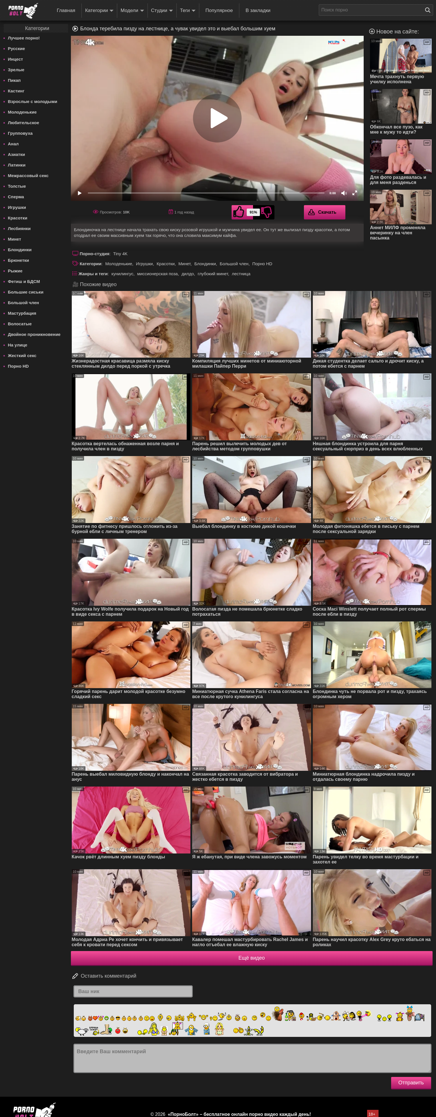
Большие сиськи (25, 292)
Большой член (23, 302)
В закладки (258, 10)
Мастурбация (22, 313)
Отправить (411, 1083)
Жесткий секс (22, 355)
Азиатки (16, 154)
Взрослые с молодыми (32, 101)
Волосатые (20, 323)
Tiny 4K (120, 253)
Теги (188, 11)
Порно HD (18, 366)
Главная (66, 10)
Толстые (17, 186)
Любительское (23, 122)
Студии (162, 11)
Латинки (17, 165)
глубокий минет (213, 273)
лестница (241, 273)
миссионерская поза (157, 273)
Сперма (16, 196)
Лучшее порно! (24, 37)
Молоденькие (22, 112)
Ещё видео (251, 958)
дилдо (188, 273)
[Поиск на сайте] (429, 10)
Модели (132, 11)
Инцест (15, 59)
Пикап (14, 80)
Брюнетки (18, 260)
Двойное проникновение (34, 334)
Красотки (17, 217)
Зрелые (16, 69)
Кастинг (16, 90)
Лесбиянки (19, 228)
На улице (17, 344)
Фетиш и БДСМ (24, 281)
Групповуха (20, 133)
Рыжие (15, 270)
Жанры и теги (93, 273)
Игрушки (17, 207)
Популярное (219, 10)
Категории (99, 11)
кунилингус (123, 273)
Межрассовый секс (28, 175)
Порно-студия (95, 253)
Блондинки (20, 249)
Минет (14, 239)
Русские (16, 48)
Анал (13, 143)
